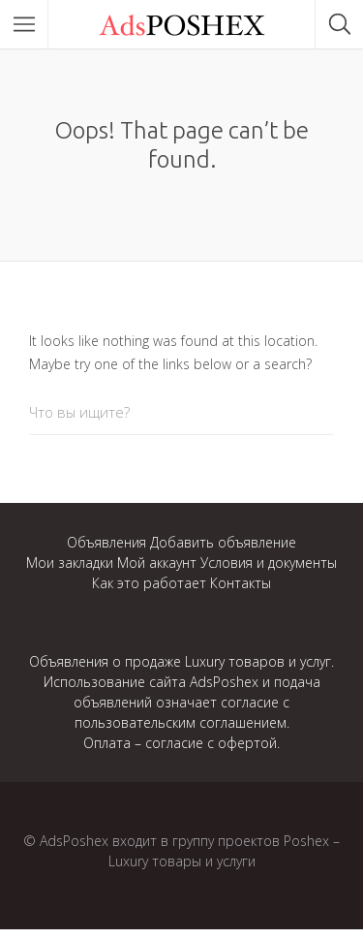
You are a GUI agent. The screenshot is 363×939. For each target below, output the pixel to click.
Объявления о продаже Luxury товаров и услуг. (181, 661)
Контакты (240, 583)
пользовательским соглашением (181, 722)
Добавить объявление (223, 542)
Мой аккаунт (157, 562)
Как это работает (149, 583)
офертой (247, 743)
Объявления (106, 542)
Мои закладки (69, 562)
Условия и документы (268, 562)
